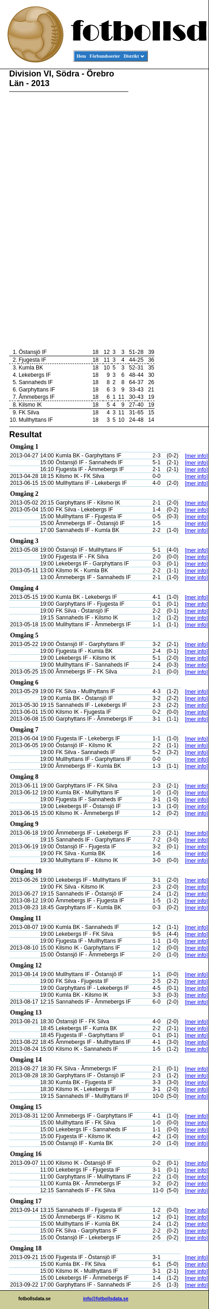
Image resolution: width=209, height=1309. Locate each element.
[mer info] (196, 456)
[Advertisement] (167, 208)
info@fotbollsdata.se (105, 1298)
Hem (81, 56)
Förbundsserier (105, 56)
